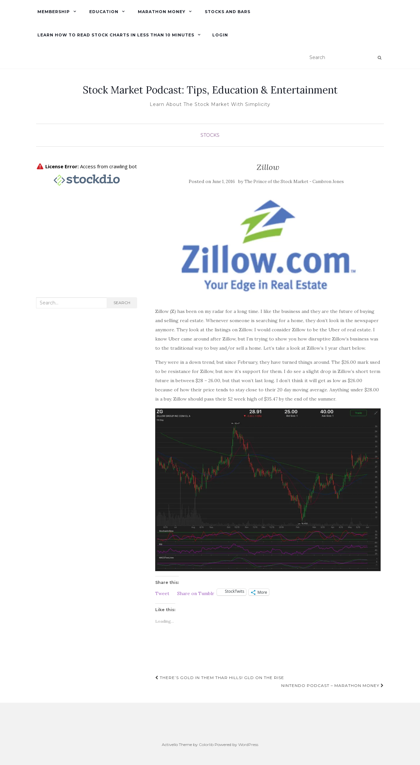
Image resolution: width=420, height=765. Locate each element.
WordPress (248, 744)
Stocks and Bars (226, 11)
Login (220, 34)
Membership (53, 11)
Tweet (162, 592)
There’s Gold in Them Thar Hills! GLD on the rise (219, 677)
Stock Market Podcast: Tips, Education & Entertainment (210, 90)
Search (122, 302)
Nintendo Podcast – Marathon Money (332, 685)
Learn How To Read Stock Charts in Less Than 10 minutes (115, 34)
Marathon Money (160, 11)
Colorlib (206, 744)
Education (103, 11)
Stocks (210, 135)
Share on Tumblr (195, 592)
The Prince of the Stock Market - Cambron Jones (294, 181)
